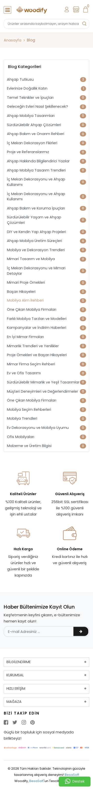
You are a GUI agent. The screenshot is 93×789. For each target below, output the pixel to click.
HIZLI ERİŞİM (15, 688)
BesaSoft (72, 774)
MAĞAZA (14, 701)
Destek (75, 781)
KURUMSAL (15, 675)
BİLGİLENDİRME (18, 661)
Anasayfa (12, 40)
